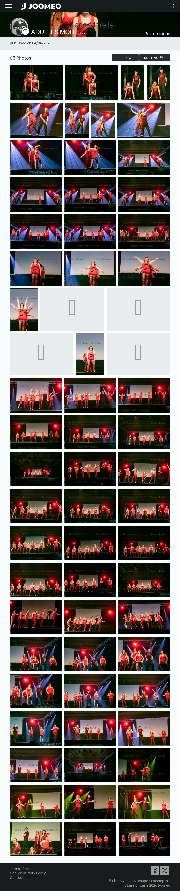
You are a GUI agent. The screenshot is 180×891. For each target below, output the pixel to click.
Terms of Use (20, 868)
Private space (157, 33)
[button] (13, 866)
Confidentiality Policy (28, 872)
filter (125, 57)
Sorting (154, 57)
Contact (17, 877)
